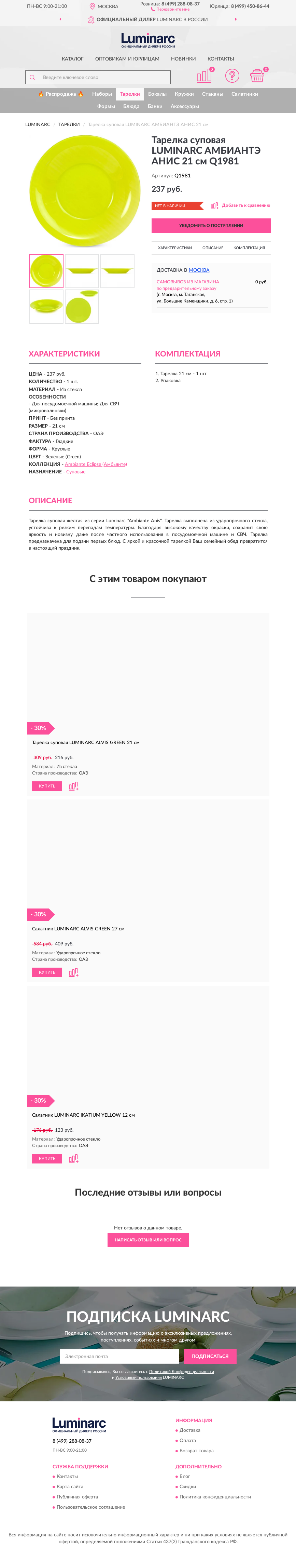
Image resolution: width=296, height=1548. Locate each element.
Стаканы (212, 94)
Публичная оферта (77, 1496)
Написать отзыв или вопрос (148, 1239)
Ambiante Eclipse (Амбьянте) (96, 464)
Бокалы (157, 94)
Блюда (131, 106)
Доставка (190, 1429)
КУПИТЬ (47, 786)
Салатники (244, 94)
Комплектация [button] (249, 248)
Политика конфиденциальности (215, 1496)
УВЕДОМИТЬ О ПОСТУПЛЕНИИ (211, 226)
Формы (106, 106)
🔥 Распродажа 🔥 (61, 94)
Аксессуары (185, 106)
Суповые (75, 472)
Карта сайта (70, 1486)
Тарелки (130, 94)
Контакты (221, 59)
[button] (170, 9)
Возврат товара (197, 1450)
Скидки (188, 1486)
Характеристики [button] (175, 248)
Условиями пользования (138, 1377)
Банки (155, 106)
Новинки (183, 59)
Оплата (188, 1440)
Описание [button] (212, 248)
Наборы (102, 94)
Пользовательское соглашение (91, 1506)
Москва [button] (199, 270)
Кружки (184, 94)
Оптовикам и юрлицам (127, 59)
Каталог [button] (73, 59)
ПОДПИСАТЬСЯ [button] (210, 1355)
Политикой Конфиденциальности (181, 1371)
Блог (185, 1475)
